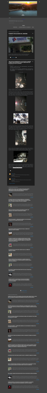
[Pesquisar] (39, 2)
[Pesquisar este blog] (23, 23)
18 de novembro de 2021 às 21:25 (16, 176)
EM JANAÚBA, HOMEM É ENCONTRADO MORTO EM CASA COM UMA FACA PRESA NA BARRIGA (22, 373)
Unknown (13, 173)
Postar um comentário (12, 183)
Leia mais (31, 207)
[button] (32, 33)
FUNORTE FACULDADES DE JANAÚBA (18, 33)
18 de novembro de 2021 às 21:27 (16, 181)
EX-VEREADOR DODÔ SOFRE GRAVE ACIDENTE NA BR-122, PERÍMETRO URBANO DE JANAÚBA (22, 355)
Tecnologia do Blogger (23, 290)
